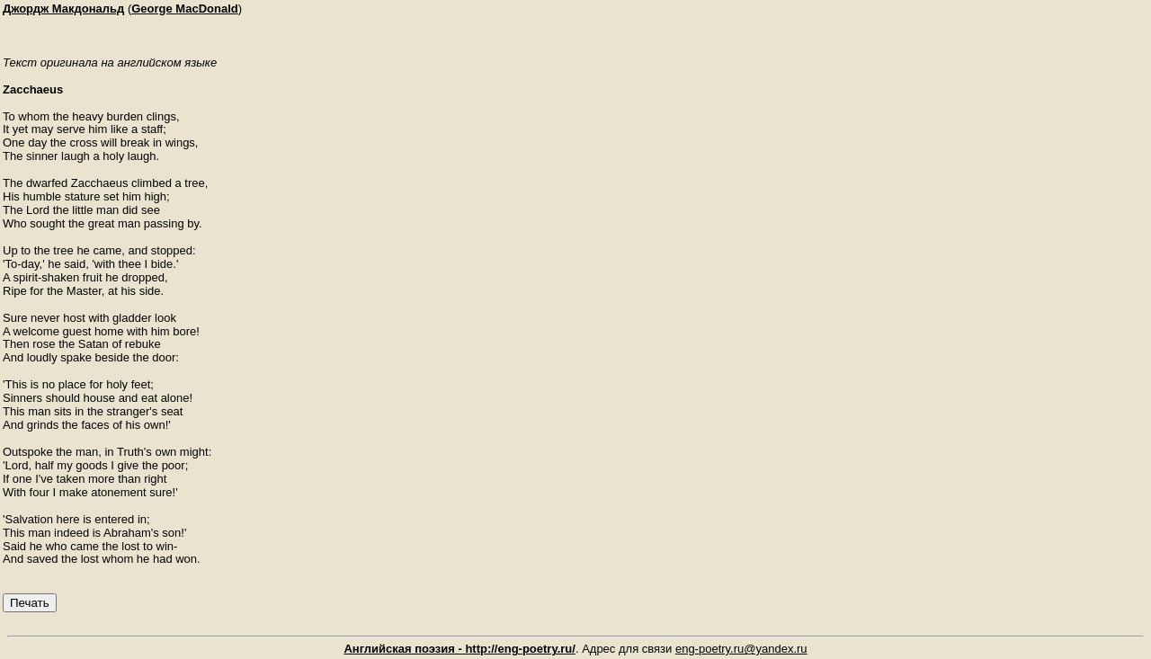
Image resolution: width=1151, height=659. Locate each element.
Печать (29, 603)
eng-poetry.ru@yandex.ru (741, 648)
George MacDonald (184, 8)
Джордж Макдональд (63, 8)
